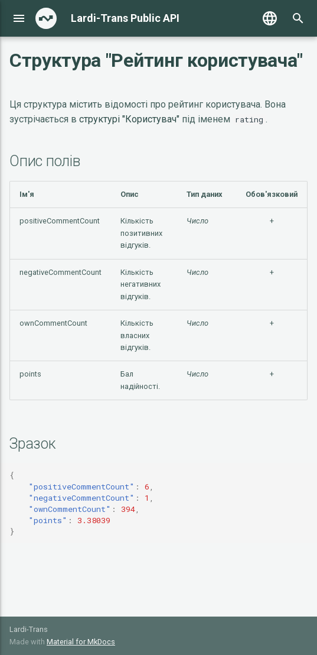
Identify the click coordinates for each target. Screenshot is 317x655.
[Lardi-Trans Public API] (46, 18)
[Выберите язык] (270, 18)
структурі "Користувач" (129, 119)
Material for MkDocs (81, 641)
